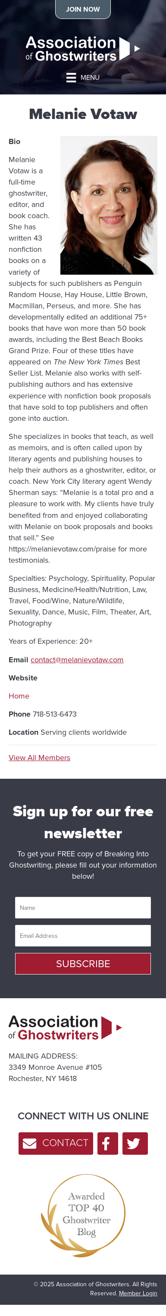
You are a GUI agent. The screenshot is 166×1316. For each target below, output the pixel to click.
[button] (83, 963)
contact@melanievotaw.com (77, 659)
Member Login (138, 1293)
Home (19, 696)
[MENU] (83, 77)
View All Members (39, 757)
